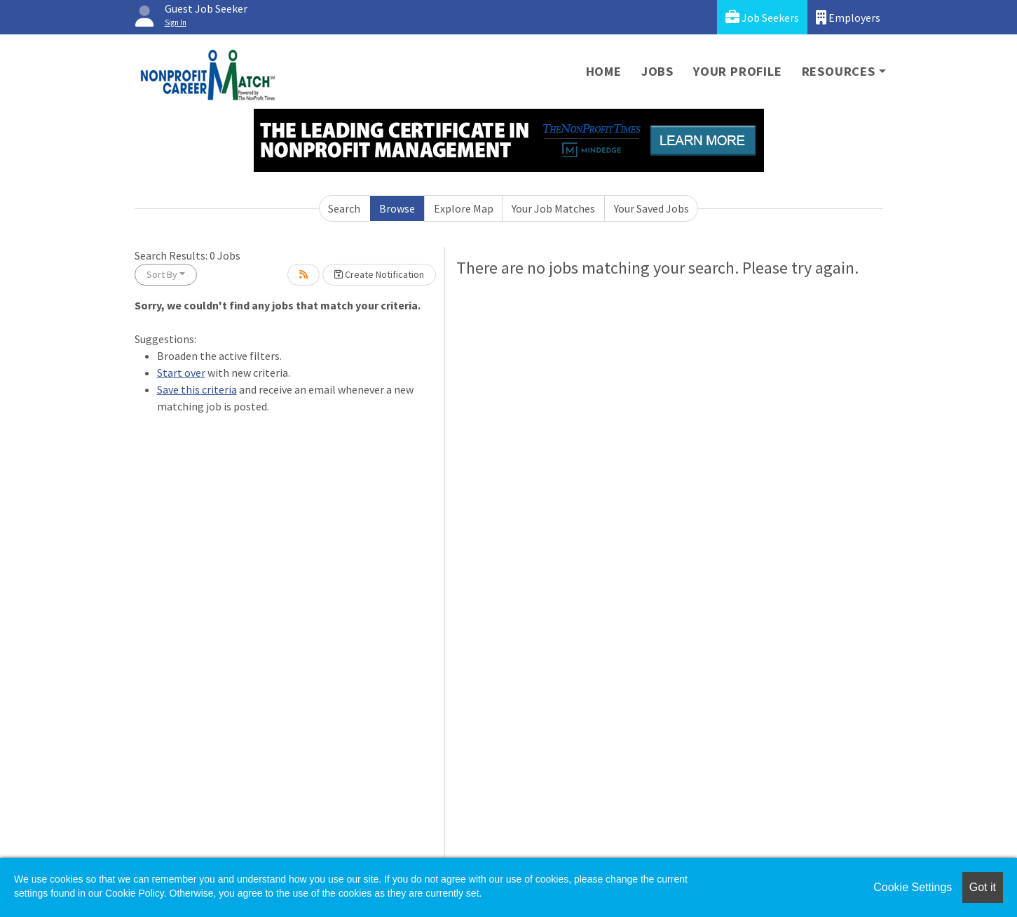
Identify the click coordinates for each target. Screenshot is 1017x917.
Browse (397, 208)
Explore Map (463, 208)
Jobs (657, 71)
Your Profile (737, 71)
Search (344, 208)
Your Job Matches (553, 208)
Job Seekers (762, 17)
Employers (848, 17)
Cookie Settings (912, 887)
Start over (181, 373)
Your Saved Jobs (651, 208)
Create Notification (379, 274)
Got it (982, 887)
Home (604, 71)
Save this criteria (197, 389)
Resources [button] (838, 71)
